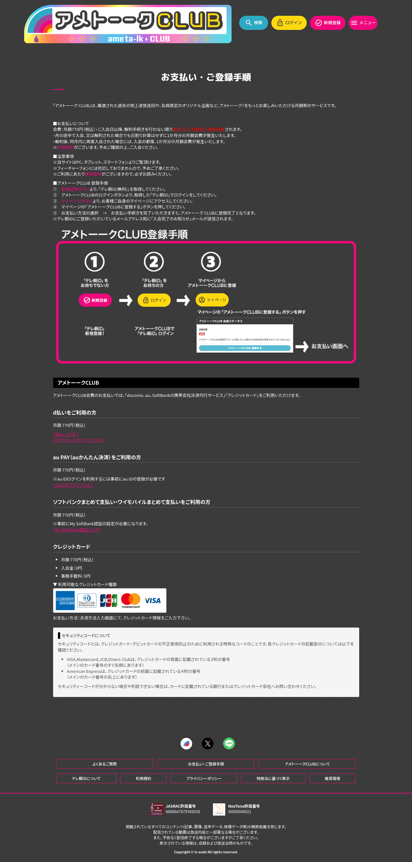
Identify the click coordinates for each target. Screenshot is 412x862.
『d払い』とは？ (66, 434)
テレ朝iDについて (86, 778)
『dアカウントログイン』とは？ (79, 440)
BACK (59, 89)
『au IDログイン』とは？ (73, 485)
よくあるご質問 (104, 763)
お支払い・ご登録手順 (206, 763)
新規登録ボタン (75, 189)
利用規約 (65, 147)
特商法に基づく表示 (273, 778)
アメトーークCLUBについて (307, 763)
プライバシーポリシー (203, 778)
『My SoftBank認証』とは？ (77, 530)
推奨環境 (93, 174)
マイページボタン (77, 201)
